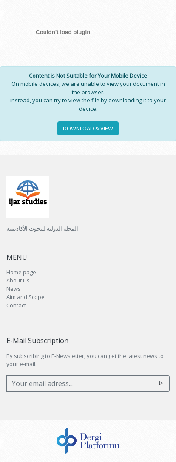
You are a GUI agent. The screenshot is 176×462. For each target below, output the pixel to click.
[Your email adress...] (80, 383)
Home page (21, 272)
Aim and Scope (25, 297)
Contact (16, 305)
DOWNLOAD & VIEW (88, 128)
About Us (18, 280)
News (13, 289)
